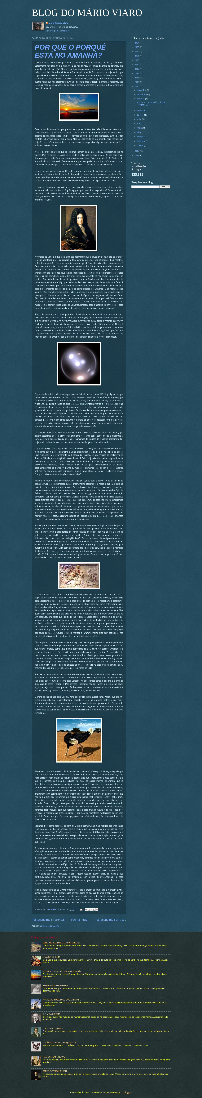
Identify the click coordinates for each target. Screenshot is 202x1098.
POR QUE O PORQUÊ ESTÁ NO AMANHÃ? (151, 103)
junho (140, 123)
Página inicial (79, 919)
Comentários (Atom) (49, 926)
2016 (137, 78)
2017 (137, 73)
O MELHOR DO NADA (53, 1028)
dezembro (142, 90)
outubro (141, 99)
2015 (137, 82)
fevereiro (141, 141)
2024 (137, 43)
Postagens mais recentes (48, 919)
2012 (137, 155)
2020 (137, 60)
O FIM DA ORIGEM (51, 1014)
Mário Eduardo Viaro (58, 23)
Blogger (127, 1092)
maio (139, 128)
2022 (137, 51)
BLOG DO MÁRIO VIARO (87, 12)
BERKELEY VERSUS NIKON (55, 1071)
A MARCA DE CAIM (51, 957)
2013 (137, 151)
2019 (137, 64)
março (140, 136)
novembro (142, 94)
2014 (137, 86)
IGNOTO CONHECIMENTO (55, 985)
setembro (142, 110)
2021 (137, 56)
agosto (140, 115)
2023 (137, 47)
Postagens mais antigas (110, 919)
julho (139, 119)
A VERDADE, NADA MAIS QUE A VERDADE (62, 1000)
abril (139, 132)
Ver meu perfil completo (57, 31)
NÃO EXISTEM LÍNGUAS (54, 1057)
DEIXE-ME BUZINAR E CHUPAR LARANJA (61, 943)
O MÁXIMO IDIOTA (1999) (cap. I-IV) (59, 1042)
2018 (137, 69)
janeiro (140, 145)
